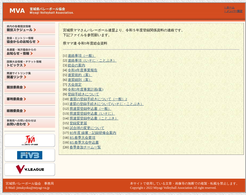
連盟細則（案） (80, 80)
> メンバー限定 (233, 11)
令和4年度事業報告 (82, 70)
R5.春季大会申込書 (84, 142)
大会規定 (75, 84)
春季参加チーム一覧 (85, 147)
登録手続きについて (83, 94)
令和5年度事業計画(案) (85, 89)
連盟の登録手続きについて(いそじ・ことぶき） (106, 104)
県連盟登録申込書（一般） (90, 109)
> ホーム (229, 7)
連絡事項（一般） (82, 56)
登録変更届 (78, 123)
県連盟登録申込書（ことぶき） (94, 118)
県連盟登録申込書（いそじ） (92, 113)
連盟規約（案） (80, 75)
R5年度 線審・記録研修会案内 (93, 133)
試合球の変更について (87, 128)
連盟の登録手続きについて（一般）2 (98, 99)
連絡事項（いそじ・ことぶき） (92, 60)
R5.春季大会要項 (82, 138)
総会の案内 (76, 65)
